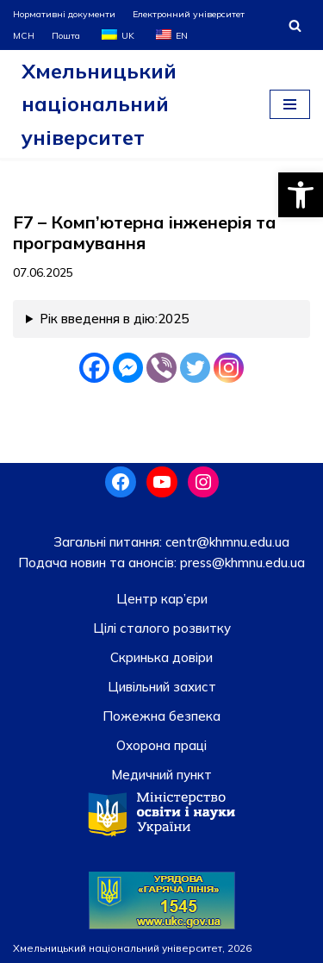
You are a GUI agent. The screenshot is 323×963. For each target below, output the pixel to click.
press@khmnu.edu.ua (241, 562)
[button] (300, 194)
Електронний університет (189, 14)
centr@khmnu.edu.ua (225, 542)
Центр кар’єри (162, 599)
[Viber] (161, 368)
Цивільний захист (162, 686)
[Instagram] (229, 368)
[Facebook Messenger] (128, 368)
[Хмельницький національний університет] (128, 103)
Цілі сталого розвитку (162, 628)
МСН (23, 35)
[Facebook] (94, 368)
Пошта (66, 35)
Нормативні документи (64, 14)
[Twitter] (195, 368)
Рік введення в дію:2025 (114, 318)
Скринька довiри (161, 657)
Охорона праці (161, 745)
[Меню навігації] (290, 104)
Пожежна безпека (161, 716)
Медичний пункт (161, 774)
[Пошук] (295, 25)
